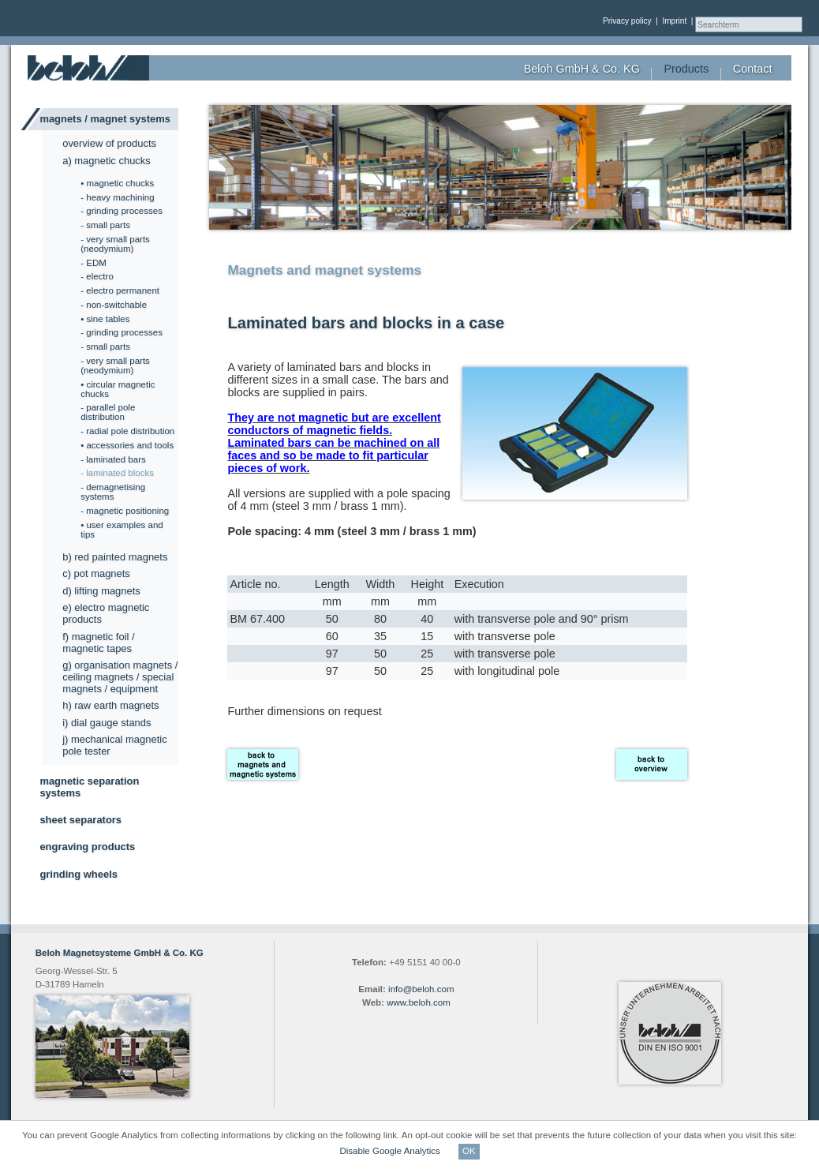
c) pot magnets (96, 573)
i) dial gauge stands (106, 723)
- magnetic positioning (124, 510)
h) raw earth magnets (110, 705)
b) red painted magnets (114, 557)
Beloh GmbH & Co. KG (582, 68)
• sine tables (104, 319)
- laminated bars (113, 459)
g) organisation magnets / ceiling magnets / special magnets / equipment (120, 677)
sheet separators (80, 820)
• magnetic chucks (117, 183)
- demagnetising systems (112, 491)
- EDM (93, 263)
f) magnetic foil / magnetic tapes (98, 642)
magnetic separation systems (89, 787)
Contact (752, 68)
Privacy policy (627, 21)
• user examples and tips (121, 529)
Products (686, 68)
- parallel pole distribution (107, 412)
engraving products (87, 846)
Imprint (674, 21)
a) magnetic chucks (106, 161)
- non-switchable (113, 304)
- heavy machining (117, 197)
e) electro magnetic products (105, 613)
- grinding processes (121, 210)
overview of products (109, 143)
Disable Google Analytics (391, 1151)
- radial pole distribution (127, 431)
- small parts (105, 225)
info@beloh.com (421, 989)
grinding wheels (78, 874)
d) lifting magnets (101, 591)
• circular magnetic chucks (117, 389)
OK (469, 1151)
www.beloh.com (419, 1002)
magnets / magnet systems (104, 119)
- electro (97, 276)
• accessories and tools (127, 445)
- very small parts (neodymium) (115, 243)
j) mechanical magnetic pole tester (114, 745)
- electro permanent (119, 290)
